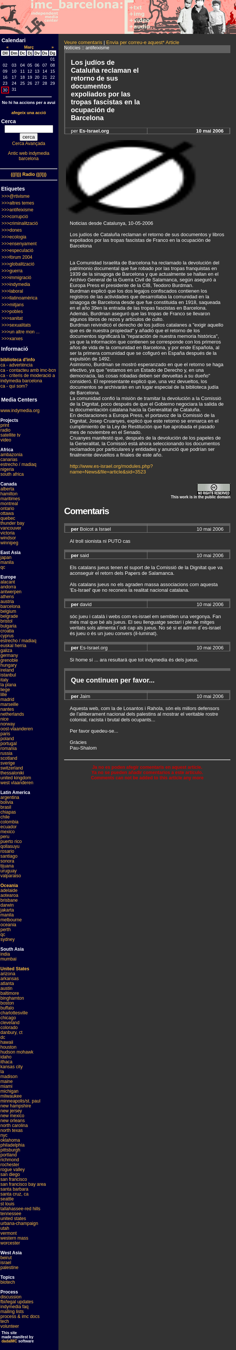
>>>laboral (12, 291)
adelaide (8, 890)
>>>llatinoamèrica (19, 298)
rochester (9, 1164)
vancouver (10, 528)
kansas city (11, 1066)
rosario (7, 851)
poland (7, 738)
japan (5, 557)
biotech (7, 1282)
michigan (9, 1091)
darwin (7, 905)
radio (5, 430)
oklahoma (10, 1140)
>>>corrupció (15, 216)
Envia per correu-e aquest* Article (142, 42)
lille (3, 694)
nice (4, 719)
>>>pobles (12, 311)
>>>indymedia (16, 284)
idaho (5, 1057)
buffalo (7, 1008)
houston (8, 1047)
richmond (9, 1159)
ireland (7, 670)
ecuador (8, 826)
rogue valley (12, 1169)
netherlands (12, 714)
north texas (11, 1130)
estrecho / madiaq (18, 464)
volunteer (9, 1326)
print (4, 425)
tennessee (10, 1213)
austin (6, 988)
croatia (7, 631)
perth (5, 929)
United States (14, 968)
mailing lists (12, 1311)
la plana (8, 684)
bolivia (6, 802)
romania (8, 748)
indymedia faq (14, 1306)
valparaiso (10, 875)
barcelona (10, 606)
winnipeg (9, 542)
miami (6, 1086)
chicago (8, 1017)
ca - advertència (16, 365)
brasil (5, 807)
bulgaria (8, 626)
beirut (6, 1257)
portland (8, 1155)
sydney (7, 939)
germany (9, 655)
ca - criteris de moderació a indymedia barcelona (27, 378)
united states (13, 1218)
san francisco (13, 1179)
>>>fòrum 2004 (17, 257)
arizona (7, 973)
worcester (10, 1243)
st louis (7, 1203)
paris (5, 733)
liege (5, 689)
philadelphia (12, 1145)
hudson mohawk (16, 1052)
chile (5, 817)
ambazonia (11, 454)
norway (7, 724)
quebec (7, 518)
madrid (7, 699)
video (5, 440)
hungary (8, 665)
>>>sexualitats (16, 325)
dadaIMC (9, 1341)
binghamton (12, 998)
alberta (7, 489)
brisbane (9, 900)
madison (8, 1076)
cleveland (10, 1022)
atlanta (7, 983)
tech (4, 1321)
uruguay (8, 871)
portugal (8, 743)
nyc (4, 1135)
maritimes (10, 498)
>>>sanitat (12, 318)
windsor (8, 538)
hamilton (8, 493)
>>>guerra (12, 270)
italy (4, 680)
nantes (7, 709)
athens (7, 596)
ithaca (6, 1061)
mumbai (8, 959)
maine (6, 1081)
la (2, 1071)
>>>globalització (18, 264)
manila (7, 562)
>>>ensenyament (19, 243)
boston (7, 1003)
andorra (8, 586)
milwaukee (11, 1096)
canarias (8, 459)
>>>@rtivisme (16, 196)
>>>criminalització (20, 223)
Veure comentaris (83, 42)
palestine (9, 1267)
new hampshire (15, 1106)
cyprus (7, 635)
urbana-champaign (19, 1223)
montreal (9, 503)
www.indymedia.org (20, 410)
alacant (7, 582)
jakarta (7, 910)
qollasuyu (10, 846)
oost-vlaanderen (16, 729)
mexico (7, 831)
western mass (14, 1238)
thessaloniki (12, 773)
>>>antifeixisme (17, 209)
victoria (7, 533)
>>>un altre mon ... (21, 331)
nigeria (7, 469)
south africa (12, 474)
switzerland (11, 768)
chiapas (8, 812)
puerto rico (11, 841)
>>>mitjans (13, 304)
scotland (8, 758)
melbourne (11, 919)
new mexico (12, 1115)
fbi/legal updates (16, 1301)
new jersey (11, 1110)
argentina (9, 797)
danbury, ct (11, 1032)
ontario (7, 508)
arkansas (9, 978)
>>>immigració (16, 277)
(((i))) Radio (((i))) (29, 174)
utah (4, 1228)
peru (4, 836)
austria (7, 601)
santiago (8, 856)
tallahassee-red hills (20, 1208)
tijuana (7, 866)
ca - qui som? (14, 386)
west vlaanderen (16, 782)
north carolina (14, 1125)
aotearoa (9, 895)
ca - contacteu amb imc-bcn (28, 370)
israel (5, 1262)
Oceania (9, 885)
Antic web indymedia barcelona (28, 156)
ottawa (7, 513)
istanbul (8, 675)
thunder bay (12, 523)
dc (2, 1037)
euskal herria (13, 645)
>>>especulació (17, 250)
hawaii (6, 1042)
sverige (7, 763)
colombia (9, 822)
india (5, 954)
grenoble (9, 660)
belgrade (9, 616)
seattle (7, 1199)
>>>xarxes (12, 338)
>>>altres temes (18, 203)
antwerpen (10, 591)
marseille (9, 704)
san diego (10, 1174)
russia (6, 753)
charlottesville (14, 1013)
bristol (6, 621)
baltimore (9, 993)
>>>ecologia (14, 237)
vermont (8, 1233)
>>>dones (12, 230)
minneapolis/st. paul (20, 1101)
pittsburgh (10, 1150)
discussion (10, 1297)
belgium (8, 611)
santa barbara (14, 1189)
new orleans (12, 1120)
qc (2, 567)
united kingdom (15, 777)
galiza (6, 650)
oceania (8, 924)
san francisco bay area (23, 1184)
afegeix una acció (28, 112)
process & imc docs (20, 1316)
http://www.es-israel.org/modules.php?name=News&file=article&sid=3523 (111, 469)
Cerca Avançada (28, 143)
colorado (9, 1027)
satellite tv (10, 435)
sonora (7, 861)
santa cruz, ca (14, 1194)
